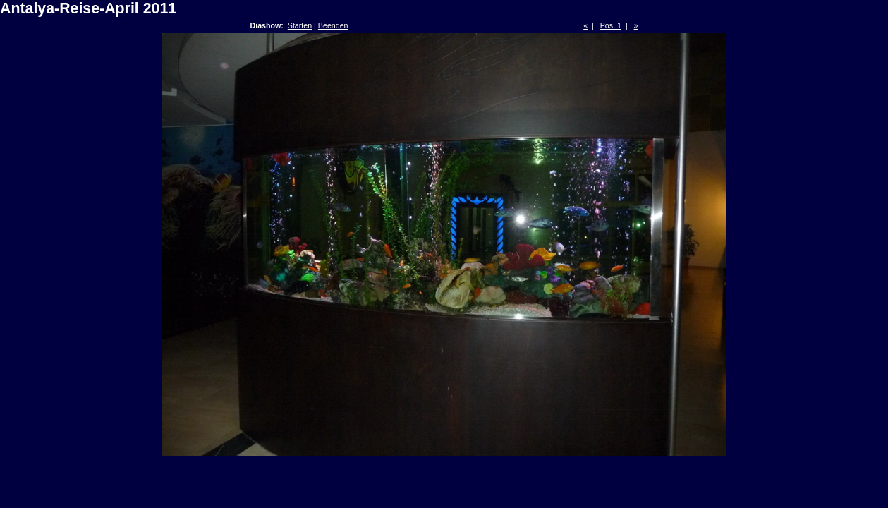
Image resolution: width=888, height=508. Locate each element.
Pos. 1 (610, 25)
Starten (300, 25)
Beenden (333, 25)
